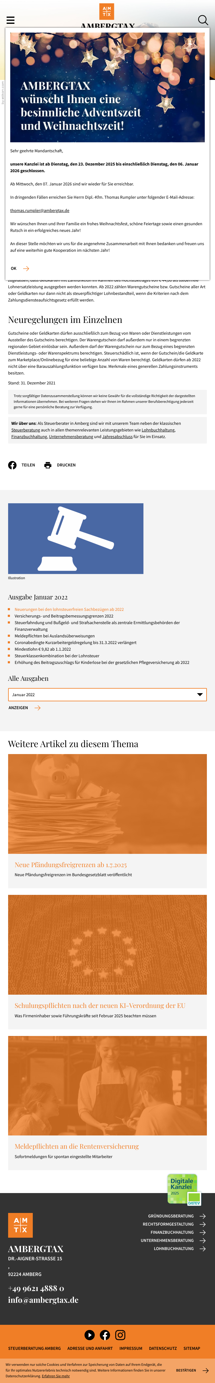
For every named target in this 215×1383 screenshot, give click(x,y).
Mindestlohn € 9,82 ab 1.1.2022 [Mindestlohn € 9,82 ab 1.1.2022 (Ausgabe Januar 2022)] (43, 649)
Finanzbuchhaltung (29, 437)
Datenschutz (163, 1348)
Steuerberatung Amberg (34, 1348)
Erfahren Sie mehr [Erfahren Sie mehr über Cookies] (56, 1376)
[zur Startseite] (107, 20)
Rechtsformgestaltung (168, 1224)
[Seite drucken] (64, 465)
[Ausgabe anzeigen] (24, 708)
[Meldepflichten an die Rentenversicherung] (107, 1103)
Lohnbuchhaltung (158, 430)
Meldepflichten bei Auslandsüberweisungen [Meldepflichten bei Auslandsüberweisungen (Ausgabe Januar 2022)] (55, 636)
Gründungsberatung (171, 1216)
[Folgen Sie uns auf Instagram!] (120, 1335)
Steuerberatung (25, 430)
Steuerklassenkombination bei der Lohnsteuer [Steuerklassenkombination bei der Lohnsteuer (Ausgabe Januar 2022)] (57, 656)
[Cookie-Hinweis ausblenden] (192, 1370)
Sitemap (191, 1348)
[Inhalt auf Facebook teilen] (26, 465)
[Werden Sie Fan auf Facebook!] (105, 1335)
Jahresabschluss (117, 437)
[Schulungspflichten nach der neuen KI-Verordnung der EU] (107, 962)
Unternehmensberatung (71, 437)
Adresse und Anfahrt (90, 1348)
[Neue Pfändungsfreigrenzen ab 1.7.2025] (107, 821)
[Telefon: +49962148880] (36, 1288)
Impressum (130, 1348)
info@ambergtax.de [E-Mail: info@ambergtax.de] (43, 1299)
